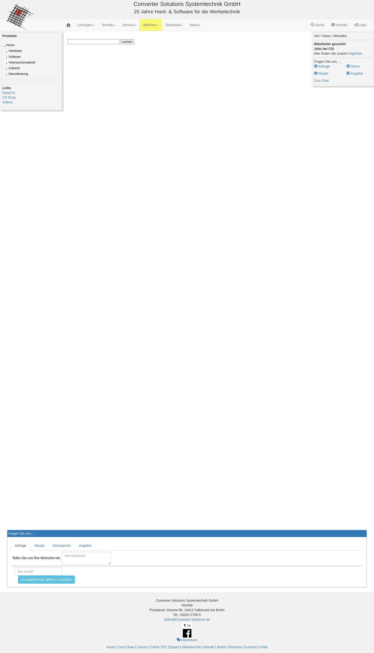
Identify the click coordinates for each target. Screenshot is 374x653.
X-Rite (263, 647)
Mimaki (209, 647)
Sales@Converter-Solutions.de (187, 619)
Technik (108, 25)
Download (174, 25)
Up (187, 625)
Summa (250, 647)
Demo (352, 66)
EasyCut (8, 93)
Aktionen (150, 25)
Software (15, 56)
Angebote (355, 53)
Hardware (15, 51)
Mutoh (221, 647)
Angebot (354, 73)
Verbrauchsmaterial (22, 62)
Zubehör (14, 68)
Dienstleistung (18, 74)
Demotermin (62, 545)
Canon (142, 647)
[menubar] (139, 25)
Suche (318, 25)
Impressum (187, 640)
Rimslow (235, 647)
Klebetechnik (191, 647)
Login (360, 25)
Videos (7, 102)
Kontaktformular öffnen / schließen (46, 579)
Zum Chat (321, 80)
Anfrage (322, 66)
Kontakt (339, 25)
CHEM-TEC (158, 647)
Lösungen (86, 25)
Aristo (110, 647)
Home (10, 45)
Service (129, 25)
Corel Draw (126, 647)
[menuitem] (86, 25)
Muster (321, 73)
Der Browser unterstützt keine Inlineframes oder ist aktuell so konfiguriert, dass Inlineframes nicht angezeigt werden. (208, 275)
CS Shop (9, 97)
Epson (174, 647)
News (195, 25)
